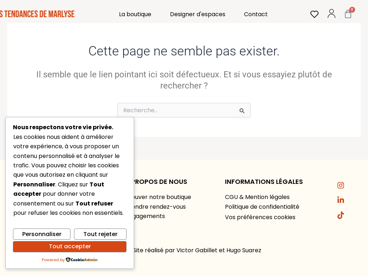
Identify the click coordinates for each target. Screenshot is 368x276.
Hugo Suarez (243, 250)
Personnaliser (41, 234)
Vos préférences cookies (260, 217)
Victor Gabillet (196, 250)
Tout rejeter (100, 234)
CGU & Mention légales (257, 197)
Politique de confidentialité (262, 207)
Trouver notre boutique (158, 197)
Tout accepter (70, 246)
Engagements (145, 216)
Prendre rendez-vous (155, 207)
